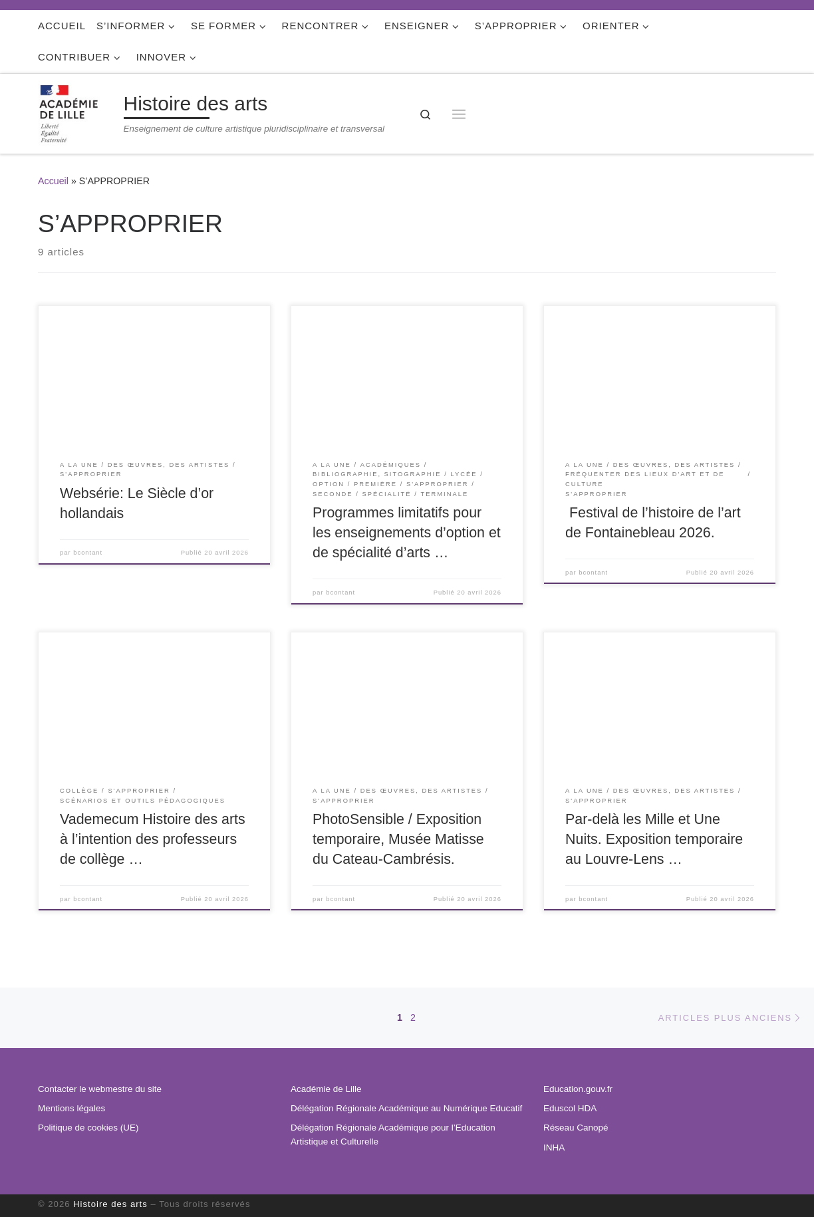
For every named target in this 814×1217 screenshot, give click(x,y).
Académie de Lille (326, 1089)
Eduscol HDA (570, 1108)
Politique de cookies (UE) (88, 1128)
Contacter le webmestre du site (100, 1089)
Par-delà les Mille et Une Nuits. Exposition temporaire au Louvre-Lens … (654, 839)
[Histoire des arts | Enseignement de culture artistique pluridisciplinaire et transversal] (78, 112)
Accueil (53, 181)
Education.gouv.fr (577, 1089)
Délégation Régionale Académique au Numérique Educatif (406, 1108)
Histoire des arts (110, 1204)
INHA (554, 1147)
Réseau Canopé (576, 1128)
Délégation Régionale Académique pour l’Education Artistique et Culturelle (393, 1135)
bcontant (87, 552)
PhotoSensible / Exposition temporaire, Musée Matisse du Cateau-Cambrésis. (398, 839)
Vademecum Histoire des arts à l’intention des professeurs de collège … (152, 839)
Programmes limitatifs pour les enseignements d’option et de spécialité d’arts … (407, 533)
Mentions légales (71, 1108)
